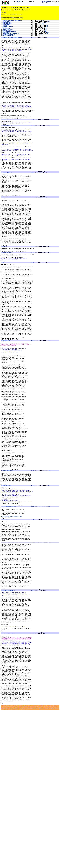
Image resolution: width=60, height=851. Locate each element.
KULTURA (41, 847)
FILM (33, 846)
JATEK (19, 847)
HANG (46, 846)
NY (17, 848)
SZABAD (48, 848)
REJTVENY (38, 848)
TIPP (58, 848)
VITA (16, 849)
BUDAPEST (18, 846)
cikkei (46, 203)
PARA (32, 848)
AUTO (11, 846)
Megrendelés (45, 2)
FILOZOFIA (36, 846)
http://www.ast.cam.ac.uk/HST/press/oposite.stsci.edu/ (11, 618)
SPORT (44, 848)
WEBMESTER (20, 849)
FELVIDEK (29, 846)
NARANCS (9, 848)
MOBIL (56, 847)
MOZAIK (5, 848)
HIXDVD (7, 847)
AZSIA (14, 846)
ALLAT (9, 846)
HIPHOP (49, 846)
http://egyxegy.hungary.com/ (20, 9)
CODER (22, 846)
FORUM (40, 846)
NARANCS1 (14, 848)
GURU (43, 846)
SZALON (52, 848)
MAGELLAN (48, 847)
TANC (55, 848)
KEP (22, 847)
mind (9, 232)
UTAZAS (9, 849)
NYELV (19, 848)
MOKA (2, 848)
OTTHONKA (28, 848)
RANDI (34, 848)
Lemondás (57, 2)
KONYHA (25, 847)
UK (6, 849)
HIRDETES (54, 846)
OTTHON (23, 848)
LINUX (45, 847)
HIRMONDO (3, 847)
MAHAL (53, 847)
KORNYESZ (32, 847)
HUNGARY (15, 847)
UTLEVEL (13, 849)
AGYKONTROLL (4, 846)
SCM (42, 848)
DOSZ (25, 846)
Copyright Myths (17, 2)
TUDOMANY (19, 1)
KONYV (28, 847)
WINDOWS (26, 849)
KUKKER (37, 847)
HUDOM (11, 847)
